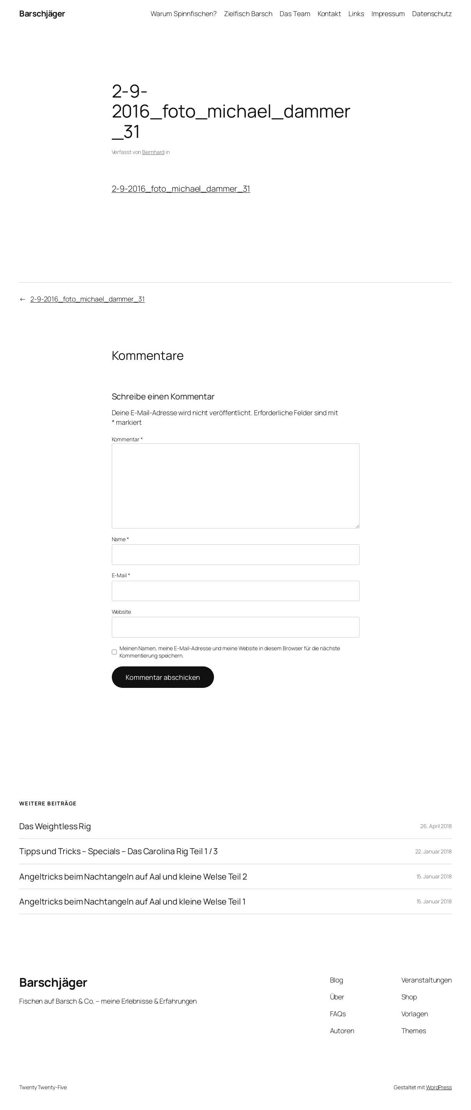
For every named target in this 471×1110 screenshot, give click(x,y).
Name (120, 539)
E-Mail (121, 575)
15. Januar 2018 (434, 876)
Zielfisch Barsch (248, 13)
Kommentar (127, 439)
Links (356, 13)
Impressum (388, 13)
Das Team (295, 13)
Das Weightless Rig (55, 826)
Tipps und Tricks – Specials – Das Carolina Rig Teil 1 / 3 (118, 851)
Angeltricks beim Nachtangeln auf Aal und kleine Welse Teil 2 (133, 876)
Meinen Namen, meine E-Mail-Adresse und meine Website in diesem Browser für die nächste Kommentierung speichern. (229, 651)
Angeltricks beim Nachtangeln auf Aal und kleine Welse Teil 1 (132, 901)
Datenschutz (432, 13)
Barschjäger (42, 13)
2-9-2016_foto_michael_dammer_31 (181, 188)
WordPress (439, 1087)
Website (121, 611)
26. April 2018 (436, 826)
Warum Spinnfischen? (183, 13)
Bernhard (153, 152)
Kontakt (329, 13)
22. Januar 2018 (433, 851)
